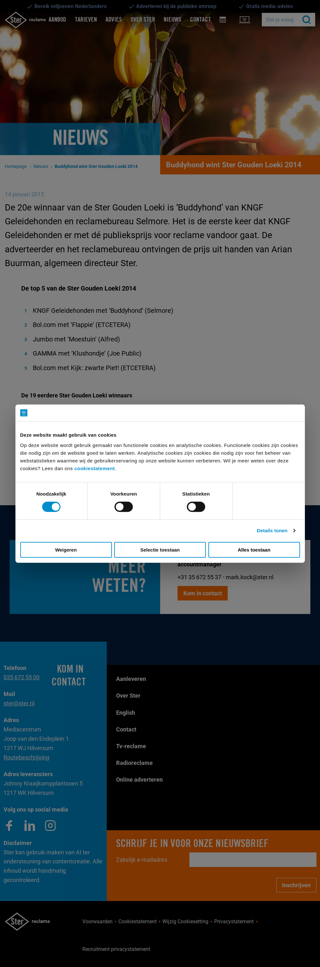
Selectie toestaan (160, 550)
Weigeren (66, 550)
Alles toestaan (254, 550)
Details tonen (272, 530)
